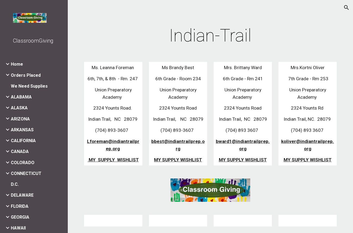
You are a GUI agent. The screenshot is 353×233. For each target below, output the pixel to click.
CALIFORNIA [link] (23, 140)
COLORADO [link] (22, 162)
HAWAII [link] (18, 228)
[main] (210, 36)
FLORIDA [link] (19, 206)
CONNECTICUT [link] (26, 173)
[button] (346, 7)
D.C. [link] (15, 184)
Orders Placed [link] (26, 75)
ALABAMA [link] (21, 97)
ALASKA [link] (19, 107)
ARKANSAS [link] (22, 129)
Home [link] (17, 64)
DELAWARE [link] (22, 195)
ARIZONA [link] (20, 119)
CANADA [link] (20, 151)
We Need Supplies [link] (29, 86)
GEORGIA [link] (20, 217)
